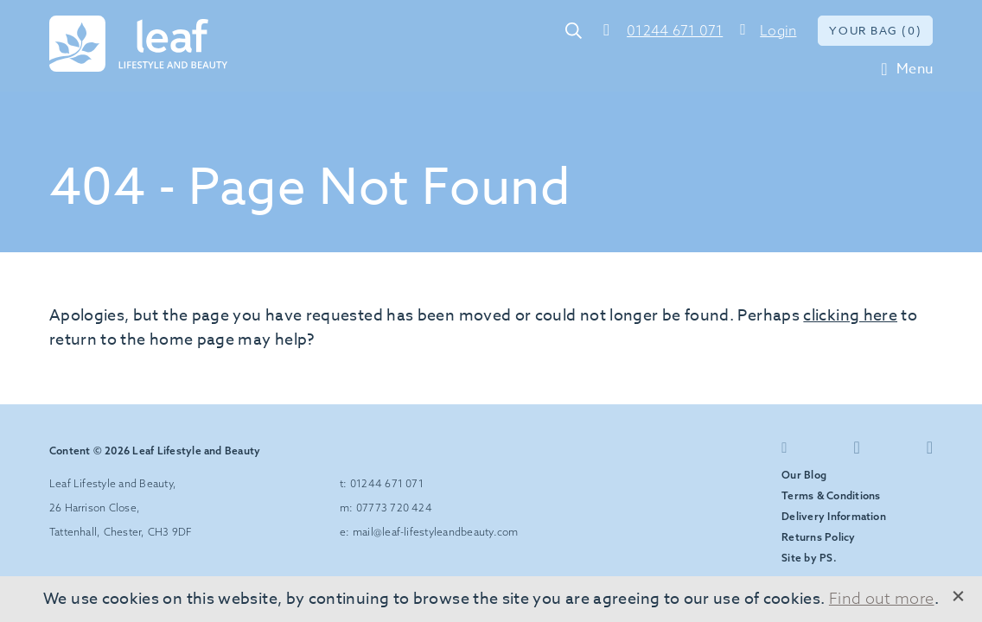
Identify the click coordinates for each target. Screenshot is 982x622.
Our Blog (803, 474)
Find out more (881, 598)
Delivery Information (833, 516)
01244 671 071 (675, 30)
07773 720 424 (394, 507)
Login (778, 30)
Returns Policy (818, 536)
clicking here (850, 315)
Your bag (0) (875, 30)
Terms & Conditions (830, 495)
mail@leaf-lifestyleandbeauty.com (436, 531)
